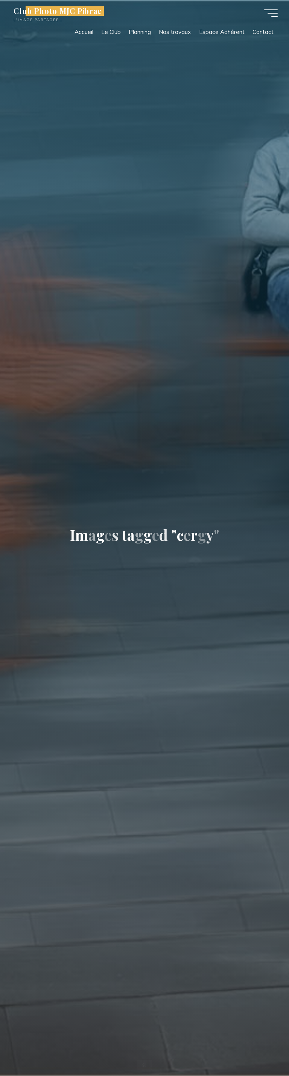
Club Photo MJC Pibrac (58, 11)
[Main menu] (271, 13)
